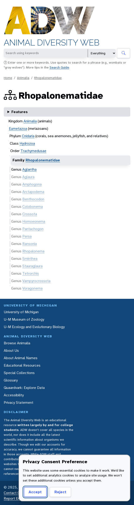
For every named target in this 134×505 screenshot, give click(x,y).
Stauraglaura (32, 266)
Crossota (29, 214)
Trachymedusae (33, 150)
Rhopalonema (33, 251)
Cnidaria (28, 136)
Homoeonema (33, 221)
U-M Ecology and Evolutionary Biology (34, 326)
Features (19, 111)
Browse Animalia (17, 343)
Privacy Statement (18, 402)
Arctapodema (33, 191)
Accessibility (14, 395)
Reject (59, 491)
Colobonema (32, 206)
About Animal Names (20, 357)
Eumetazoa (18, 128)
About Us (11, 350)
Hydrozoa (27, 143)
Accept (34, 491)
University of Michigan (21, 312)
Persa (27, 236)
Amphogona (32, 184)
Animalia (23, 78)
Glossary (11, 380)
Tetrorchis (30, 273)
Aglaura (28, 176)
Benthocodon (33, 199)
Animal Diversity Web (51, 42)
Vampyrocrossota (36, 280)
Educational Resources (22, 365)
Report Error (13, 498)
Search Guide (59, 67)
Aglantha (29, 169)
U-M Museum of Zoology (24, 319)
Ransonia (29, 243)
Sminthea (29, 258)
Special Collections (19, 372)
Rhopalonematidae (48, 78)
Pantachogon (33, 228)
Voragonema (32, 288)
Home (8, 78)
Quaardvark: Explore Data (24, 387)
